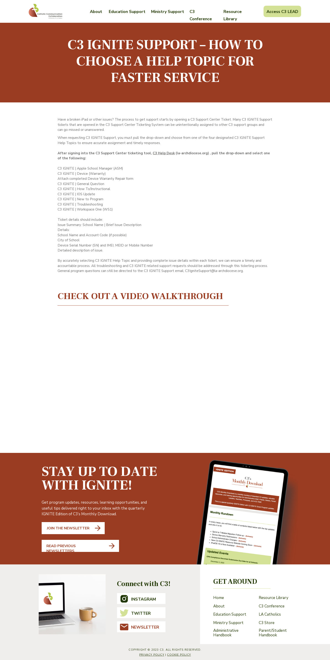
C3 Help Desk (164, 153)
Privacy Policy (151, 655)
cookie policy (179, 655)
